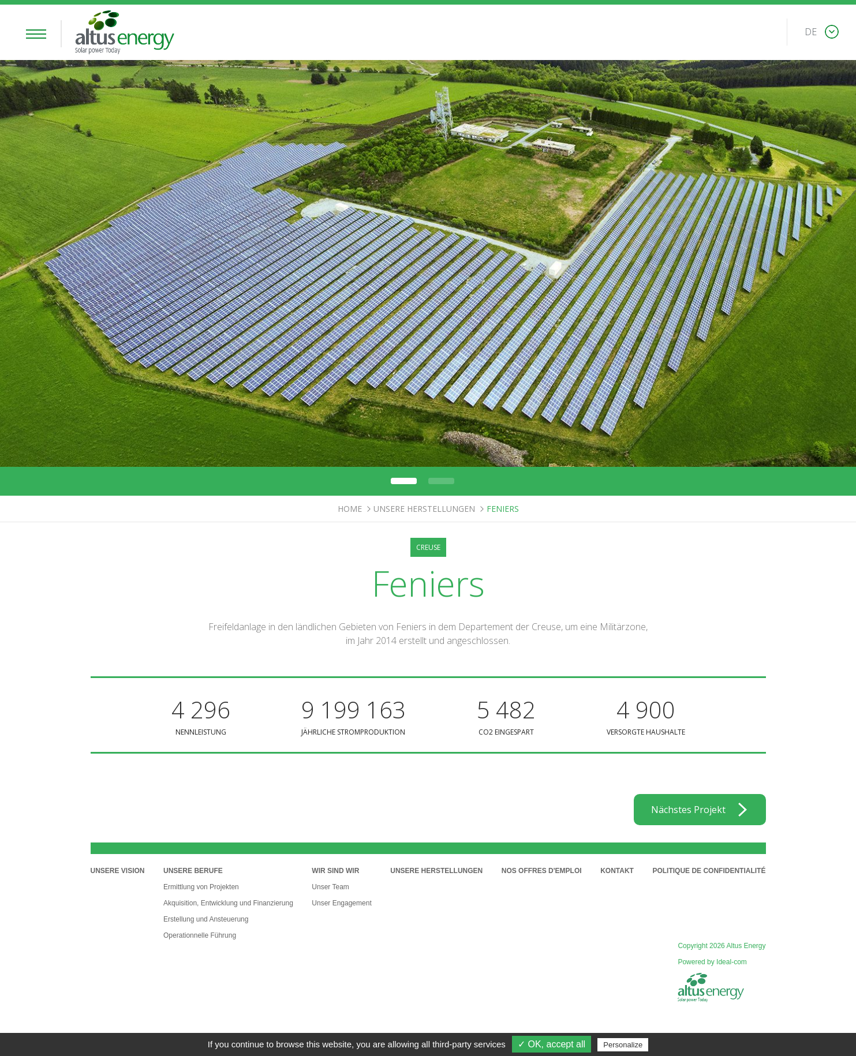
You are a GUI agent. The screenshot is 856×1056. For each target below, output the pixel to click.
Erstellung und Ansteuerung (205, 919)
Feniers (503, 508)
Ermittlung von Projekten (201, 887)
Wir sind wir (335, 871)
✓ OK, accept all (551, 1044)
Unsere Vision (118, 871)
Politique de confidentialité (708, 871)
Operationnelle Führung (199, 935)
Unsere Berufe (193, 871)
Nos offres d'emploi (542, 871)
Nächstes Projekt (688, 809)
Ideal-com (731, 962)
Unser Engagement (341, 903)
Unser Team (330, 887)
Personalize (622, 1044)
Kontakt (617, 871)
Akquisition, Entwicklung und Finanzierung (228, 903)
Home (350, 508)
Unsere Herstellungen (424, 508)
